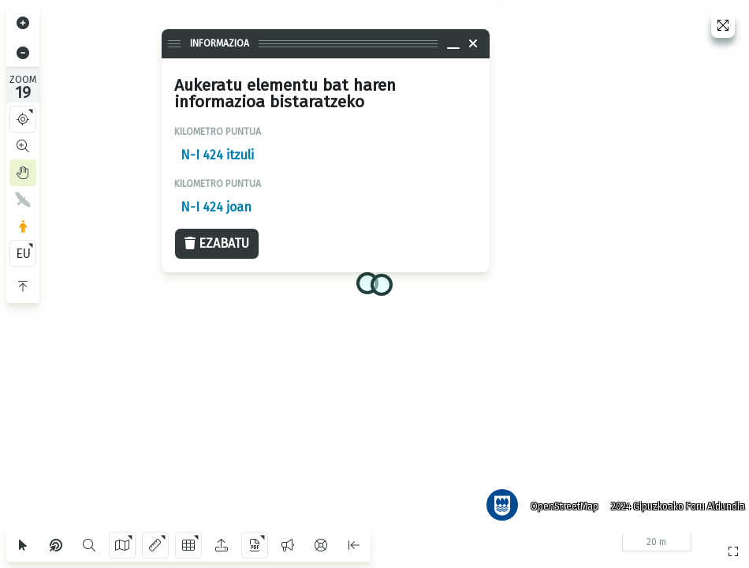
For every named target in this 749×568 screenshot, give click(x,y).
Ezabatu (216, 243)
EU (23, 253)
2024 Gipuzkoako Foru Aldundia (673, 500)
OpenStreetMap (559, 500)
